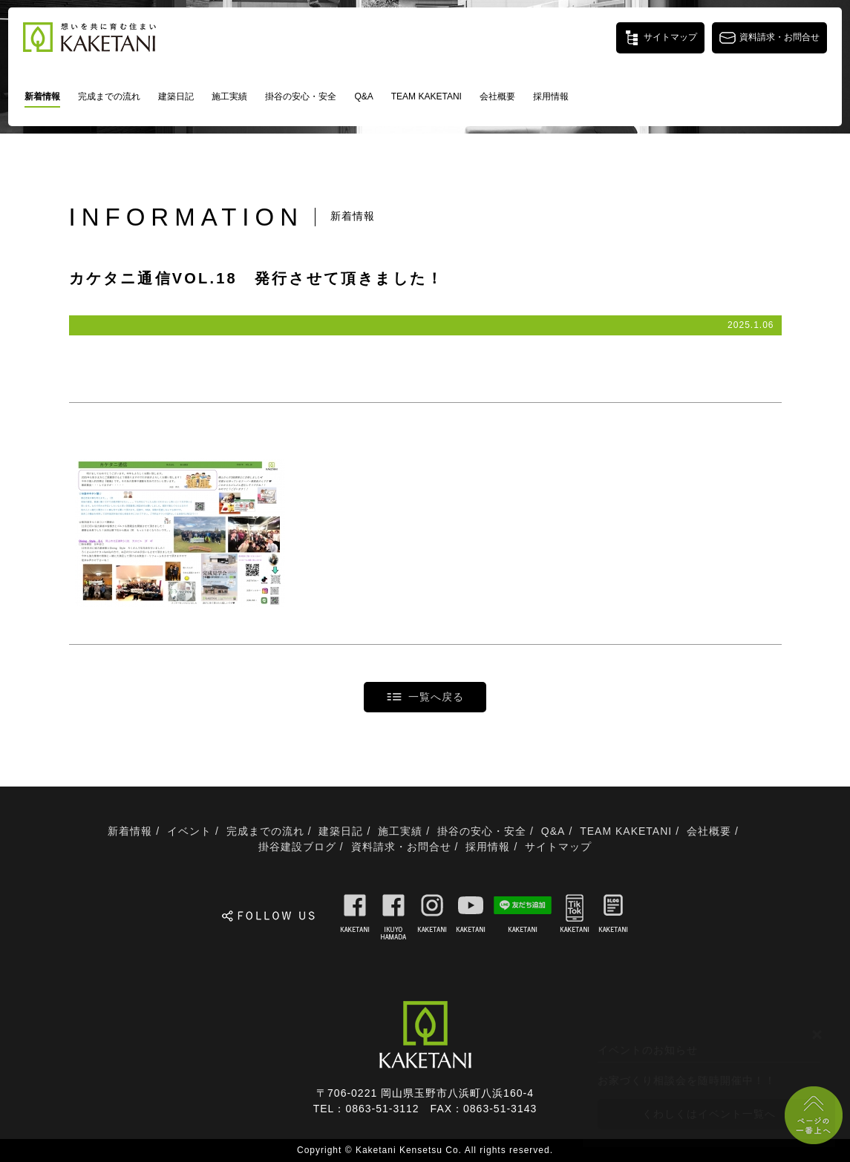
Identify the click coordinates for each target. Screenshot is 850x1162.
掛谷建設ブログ (297, 847)
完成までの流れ (109, 96)
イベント (189, 831)
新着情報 (42, 96)
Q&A (363, 96)
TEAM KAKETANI (426, 96)
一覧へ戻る (436, 697)
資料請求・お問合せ (401, 847)
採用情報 (551, 96)
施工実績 (229, 96)
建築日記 (176, 96)
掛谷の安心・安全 (300, 96)
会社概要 (497, 96)
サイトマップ (558, 847)
